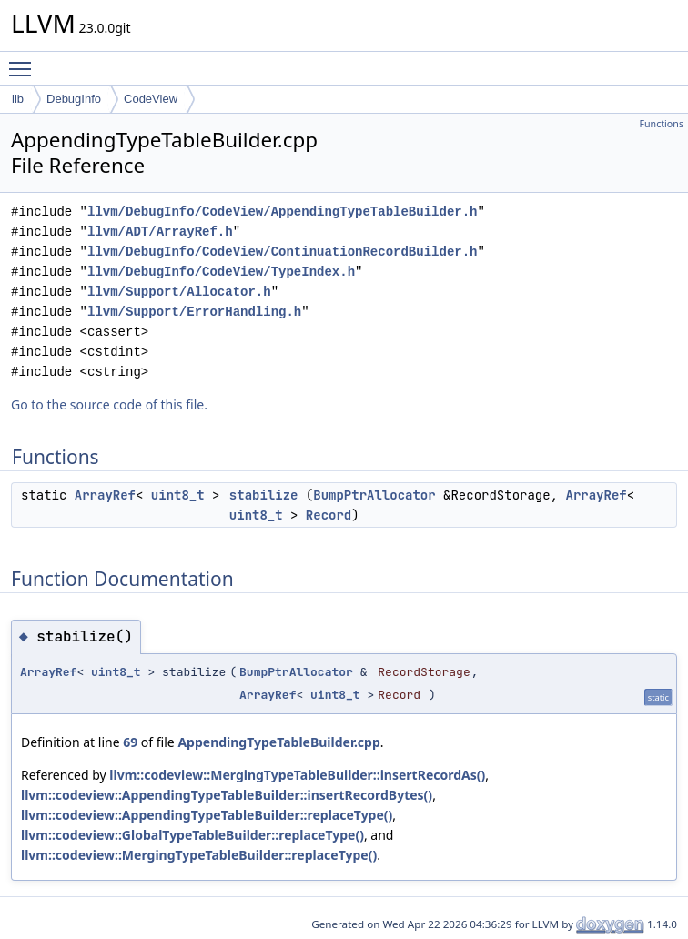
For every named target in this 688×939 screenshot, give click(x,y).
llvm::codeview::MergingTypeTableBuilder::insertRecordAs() (297, 774)
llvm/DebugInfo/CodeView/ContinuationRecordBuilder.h (282, 251)
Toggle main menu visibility (24, 61)
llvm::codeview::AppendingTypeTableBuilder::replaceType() (206, 814)
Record (328, 515)
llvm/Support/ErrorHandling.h (194, 311)
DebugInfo (73, 99)
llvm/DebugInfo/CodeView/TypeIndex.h (221, 271)
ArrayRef (105, 495)
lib (18, 99)
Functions (661, 123)
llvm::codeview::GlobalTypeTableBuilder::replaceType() (192, 834)
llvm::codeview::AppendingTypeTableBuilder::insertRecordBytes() (226, 794)
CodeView (150, 99)
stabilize (263, 495)
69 (130, 742)
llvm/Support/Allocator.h (179, 291)
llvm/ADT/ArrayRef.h (160, 231)
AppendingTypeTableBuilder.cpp (278, 742)
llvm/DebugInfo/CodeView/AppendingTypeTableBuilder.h (282, 211)
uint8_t (178, 495)
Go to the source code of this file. (109, 404)
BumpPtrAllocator (374, 495)
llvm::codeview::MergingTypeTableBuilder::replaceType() (199, 854)
